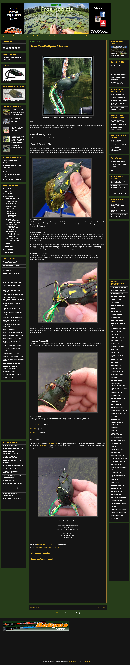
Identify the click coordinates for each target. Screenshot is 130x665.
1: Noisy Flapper (118, 94)
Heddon (115, 444)
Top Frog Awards (11, 503)
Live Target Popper (12, 179)
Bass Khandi (116, 413)
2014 (7, 247)
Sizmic (114, 395)
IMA (112, 447)
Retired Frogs (9, 491)
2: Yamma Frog (118, 97)
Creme (114, 420)
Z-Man (114, 518)
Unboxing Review (11, 506)
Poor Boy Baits (118, 475)
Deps (113, 334)
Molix (113, 343)
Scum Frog (116, 306)
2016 (7, 193)
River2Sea (33, 429)
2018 (7, 188)
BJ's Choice (8, 446)
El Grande (116, 437)
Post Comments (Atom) (72, 613)
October (10, 201)
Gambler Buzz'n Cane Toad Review (13, 221)
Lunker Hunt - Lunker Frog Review (17, 129)
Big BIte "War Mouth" (13, 278)
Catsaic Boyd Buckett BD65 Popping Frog (13, 299)
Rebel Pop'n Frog (11, 353)
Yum (113, 349)
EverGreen (116, 337)
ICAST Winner (9, 480)
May (8, 243)
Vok (113, 506)
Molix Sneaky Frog (12, 345)
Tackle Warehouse (36, 425)
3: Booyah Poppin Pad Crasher (116, 149)
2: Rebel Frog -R (118, 125)
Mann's (114, 318)
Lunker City (116, 462)
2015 (7, 196)
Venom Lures (117, 504)
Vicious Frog (9, 371)
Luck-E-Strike (117, 458)
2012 (7, 252)
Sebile (114, 483)
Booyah (115, 312)
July (8, 209)
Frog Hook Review (12, 465)
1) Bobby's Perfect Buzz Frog (117, 206)
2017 (7, 191)
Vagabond (116, 500)
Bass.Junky (41, 544)
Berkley (115, 360)
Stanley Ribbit (118, 324)
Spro (113, 309)
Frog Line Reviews (12, 468)
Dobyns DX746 (53, 444)
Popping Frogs (10, 488)
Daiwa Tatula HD (44, 446)
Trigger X (115, 494)
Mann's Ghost (9, 329)
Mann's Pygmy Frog (12, 332)
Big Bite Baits (117, 328)
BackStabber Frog (12, 266)
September (12, 203)
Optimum (115, 381)
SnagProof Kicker (11, 364)
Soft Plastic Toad (12, 498)
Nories (114, 378)
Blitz (113, 416)
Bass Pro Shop (118, 355)
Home (68, 607)
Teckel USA (116, 297)
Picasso (114, 472)
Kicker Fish (116, 455)
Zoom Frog (8, 377)
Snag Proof (116, 291)
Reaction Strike (119, 388)
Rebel (114, 479)
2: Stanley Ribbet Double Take (118, 187)
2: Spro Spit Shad (119, 144)
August (10, 206)
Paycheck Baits (118, 467)
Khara (114, 303)
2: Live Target (117, 70)
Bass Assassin (117, 410)
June (9, 211)
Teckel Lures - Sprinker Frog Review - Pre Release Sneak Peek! (17, 139)
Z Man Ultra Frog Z (12, 374)
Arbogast (115, 407)
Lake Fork (116, 371)
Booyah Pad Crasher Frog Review (17, 120)
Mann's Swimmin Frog (13, 335)
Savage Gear (117, 321)
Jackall (115, 300)
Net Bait (115, 464)
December (11, 198)
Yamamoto (116, 515)
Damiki (114, 430)
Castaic (114, 366)
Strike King (116, 346)
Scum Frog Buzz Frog (13, 356)
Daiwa (114, 427)
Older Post (101, 607)
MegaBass (116, 375)
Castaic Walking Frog (13, 294)
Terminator (116, 399)
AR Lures (115, 405)
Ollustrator (72, 661)
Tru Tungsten (118, 497)
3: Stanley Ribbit (119, 100)
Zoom (114, 352)
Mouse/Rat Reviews (12, 483)
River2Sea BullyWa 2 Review (12, 215)
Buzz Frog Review (11, 449)
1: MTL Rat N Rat (118, 161)
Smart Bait (116, 486)
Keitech (115, 452)
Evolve (114, 368)
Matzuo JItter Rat (12, 338)
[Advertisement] (10, 410)
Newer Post (34, 607)
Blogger (87, 661)
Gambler (115, 340)
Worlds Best (117, 512)
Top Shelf (116, 491)
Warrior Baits (117, 509)
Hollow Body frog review (43, 547)
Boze (113, 363)
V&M (113, 402)
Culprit (114, 331)
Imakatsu (115, 449)
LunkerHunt (117, 288)
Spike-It (114, 489)
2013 (7, 249)
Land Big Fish (34, 433)
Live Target (116, 315)
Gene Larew (117, 441)
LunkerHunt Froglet (13, 317)
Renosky (115, 392)
